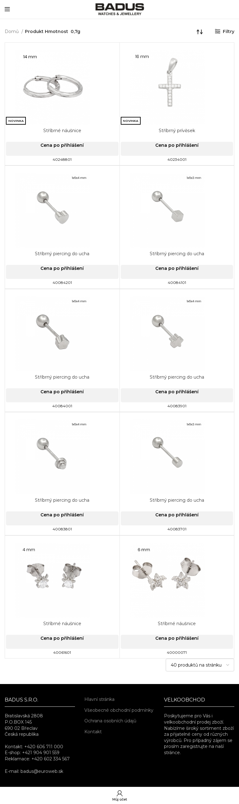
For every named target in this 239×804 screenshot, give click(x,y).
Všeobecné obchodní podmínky (118, 710)
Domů (12, 31)
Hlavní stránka (99, 699)
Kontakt (93, 732)
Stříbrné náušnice (62, 130)
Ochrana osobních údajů (110, 721)
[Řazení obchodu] (199, 31)
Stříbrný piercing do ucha (62, 253)
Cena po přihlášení (62, 145)
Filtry (228, 31)
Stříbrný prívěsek (177, 130)
